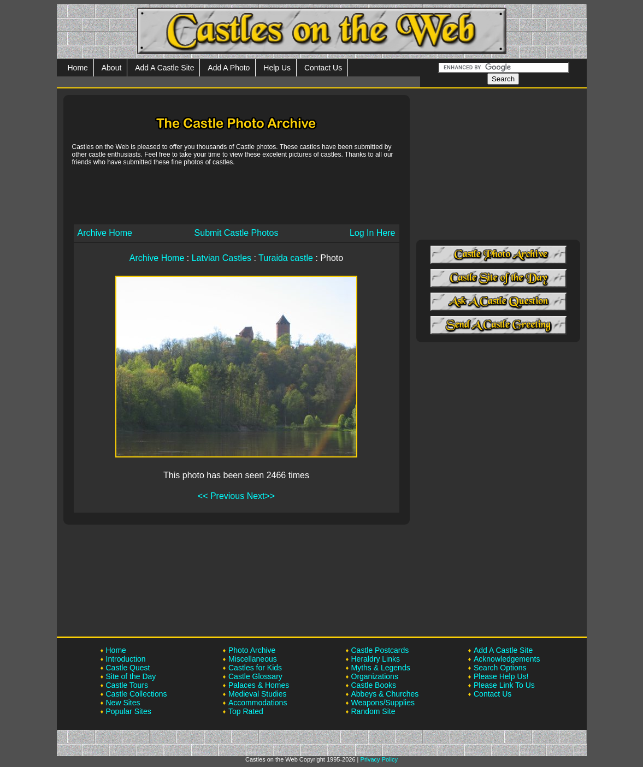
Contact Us (323, 67)
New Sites (123, 702)
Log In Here (373, 232)
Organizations (374, 676)
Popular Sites (128, 711)
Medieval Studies (257, 693)
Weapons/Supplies (383, 702)
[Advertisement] (236, 194)
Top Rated (245, 711)
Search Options (500, 667)
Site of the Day (131, 676)
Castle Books (373, 685)
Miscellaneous (252, 659)
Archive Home (105, 232)
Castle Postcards (380, 650)
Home (78, 67)
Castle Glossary (255, 676)
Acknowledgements (507, 659)
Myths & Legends (380, 667)
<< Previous (221, 496)
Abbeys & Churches (385, 693)
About (112, 67)
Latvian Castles (221, 258)
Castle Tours (127, 685)
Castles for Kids (255, 667)
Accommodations (257, 702)
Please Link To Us (504, 685)
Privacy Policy (379, 759)
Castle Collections (136, 693)
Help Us (277, 67)
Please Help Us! (501, 676)
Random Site (373, 711)
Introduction (126, 659)
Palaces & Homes (258, 685)
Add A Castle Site (164, 67)
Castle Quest (128, 667)
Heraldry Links (375, 659)
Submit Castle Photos (236, 232)
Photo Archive (251, 650)
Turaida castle (285, 258)
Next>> (261, 496)
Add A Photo (229, 67)
